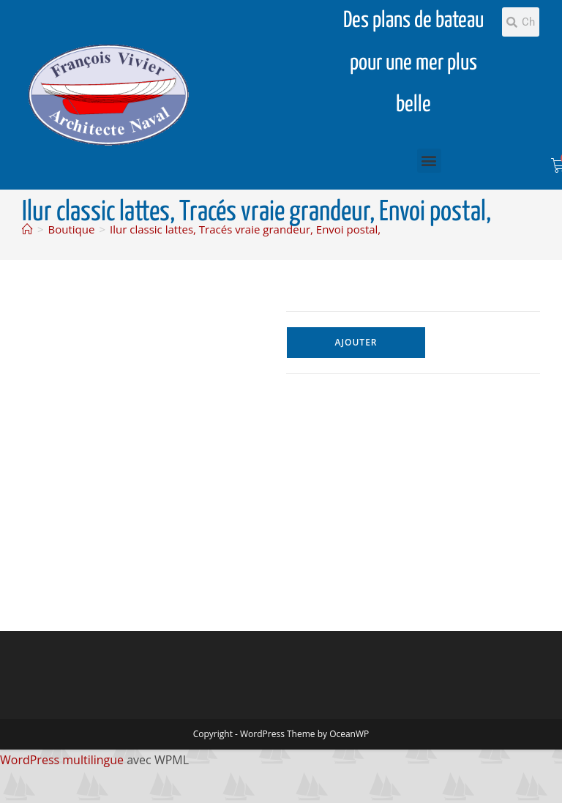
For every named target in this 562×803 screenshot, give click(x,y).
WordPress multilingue (62, 760)
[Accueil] (27, 229)
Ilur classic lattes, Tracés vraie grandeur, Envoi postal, (245, 229)
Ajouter (355, 342)
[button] (429, 161)
